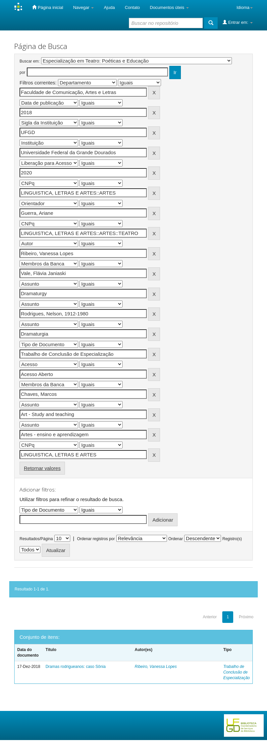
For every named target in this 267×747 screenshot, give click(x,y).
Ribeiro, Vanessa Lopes (156, 666)
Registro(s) (232, 539)
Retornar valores (42, 468)
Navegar (83, 7)
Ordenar (175, 539)
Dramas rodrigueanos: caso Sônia (75, 666)
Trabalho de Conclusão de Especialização (236, 672)
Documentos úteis (169, 7)
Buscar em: (30, 61)
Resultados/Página (36, 539)
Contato (132, 7)
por (22, 72)
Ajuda (109, 7)
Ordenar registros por (96, 539)
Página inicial (47, 7)
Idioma (245, 7)
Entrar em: (238, 22)
